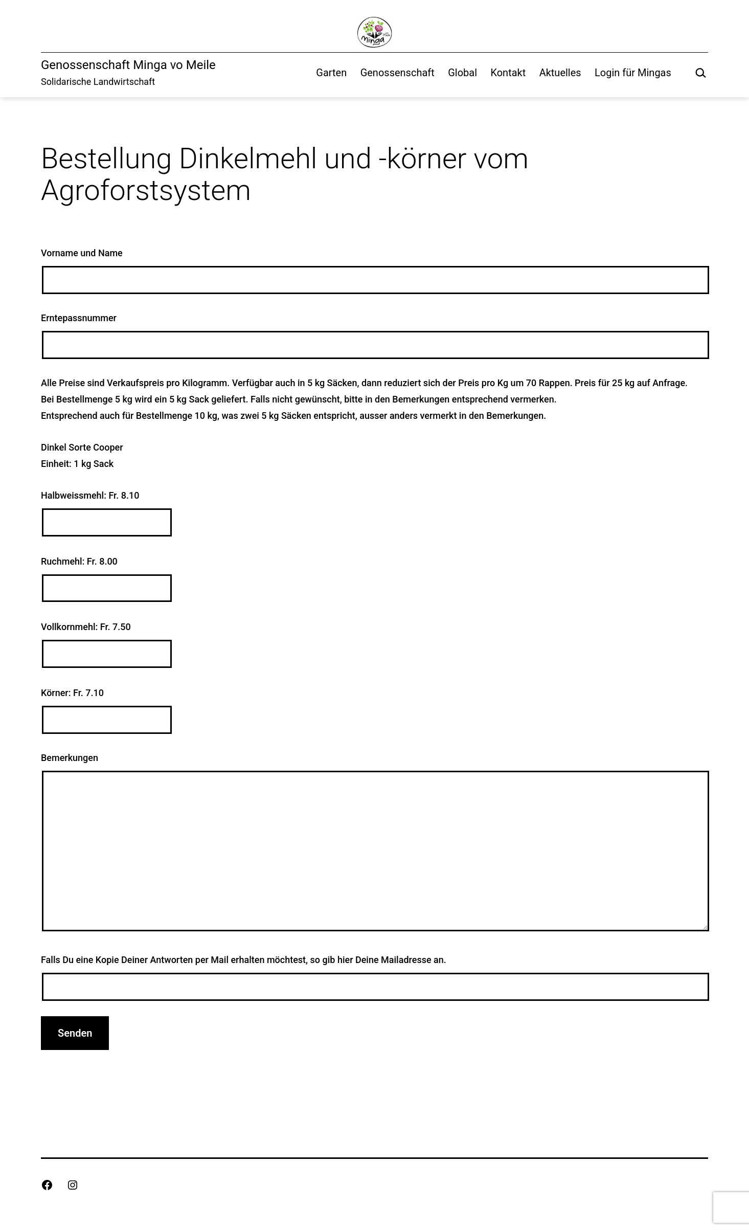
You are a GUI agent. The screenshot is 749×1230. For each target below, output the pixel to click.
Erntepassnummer (374, 335)
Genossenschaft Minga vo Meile (128, 65)
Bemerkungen (374, 844)
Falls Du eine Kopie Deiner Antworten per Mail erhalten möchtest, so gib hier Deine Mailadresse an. (374, 977)
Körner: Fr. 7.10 (374, 710)
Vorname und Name (374, 271)
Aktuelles (560, 72)
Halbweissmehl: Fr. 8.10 (374, 513)
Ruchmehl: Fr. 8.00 (374, 579)
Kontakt (508, 72)
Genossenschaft (397, 72)
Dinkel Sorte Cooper (82, 447)
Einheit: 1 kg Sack (77, 463)
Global (462, 72)
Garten (331, 72)
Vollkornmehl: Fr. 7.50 (374, 644)
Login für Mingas (633, 72)
